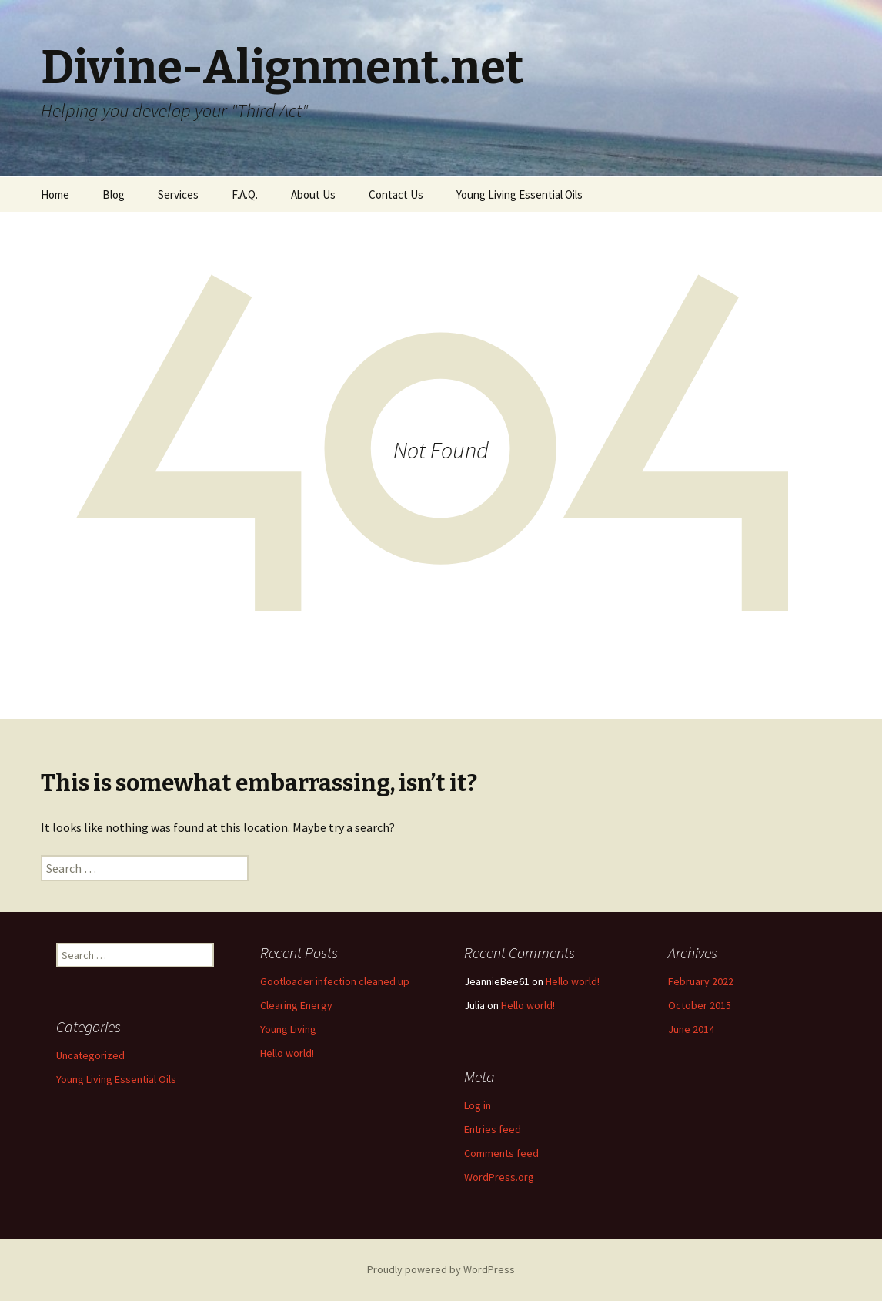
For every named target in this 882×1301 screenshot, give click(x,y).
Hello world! (287, 1053)
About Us (313, 194)
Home (55, 194)
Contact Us (396, 194)
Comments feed (501, 1153)
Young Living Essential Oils (519, 194)
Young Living (288, 1029)
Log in (477, 1105)
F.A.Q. (245, 194)
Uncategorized (90, 1055)
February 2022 (700, 981)
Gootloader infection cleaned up (334, 981)
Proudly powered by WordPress (441, 1269)
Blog (113, 194)
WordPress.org (499, 1177)
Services (178, 194)
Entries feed (492, 1129)
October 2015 (699, 1005)
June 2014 (691, 1029)
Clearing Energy (296, 1005)
